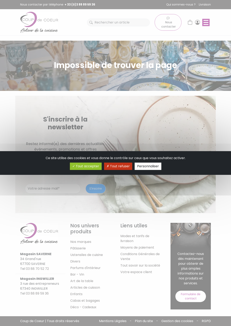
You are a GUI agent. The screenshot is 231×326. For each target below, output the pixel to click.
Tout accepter (85, 166)
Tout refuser (118, 166)
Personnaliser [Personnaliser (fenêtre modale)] (148, 166)
